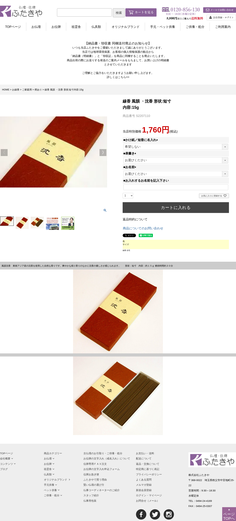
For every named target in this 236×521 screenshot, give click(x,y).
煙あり (38, 89)
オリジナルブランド (126, 27)
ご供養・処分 (195, 27)
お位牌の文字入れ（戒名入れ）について (106, 458)
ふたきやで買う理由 (95, 479)
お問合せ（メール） (147, 500)
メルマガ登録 (144, 484)
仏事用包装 (89, 500)
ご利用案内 (223, 27)
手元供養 (50, 484)
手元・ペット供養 (162, 27)
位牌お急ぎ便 (91, 474)
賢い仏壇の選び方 (93, 484)
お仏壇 (36, 27)
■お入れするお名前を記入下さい (146, 180)
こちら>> (123, 77)
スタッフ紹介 (91, 495)
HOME (5, 89)
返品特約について (135, 219)
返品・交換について (147, 463)
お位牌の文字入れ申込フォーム (101, 469)
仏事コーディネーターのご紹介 (101, 490)
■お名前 (130, 167)
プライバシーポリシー (149, 474)
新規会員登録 (144, 490)
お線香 (15, 89)
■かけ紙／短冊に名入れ (141, 140)
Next (103, 152)
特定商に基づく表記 (147, 469)
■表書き (130, 153)
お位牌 (56, 27)
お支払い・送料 (145, 453)
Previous (4, 152)
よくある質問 (144, 479)
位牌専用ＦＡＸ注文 (95, 463)
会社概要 (6, 458)
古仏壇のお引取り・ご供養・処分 (102, 453)
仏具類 (96, 27)
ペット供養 (52, 490)
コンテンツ (8, 463)
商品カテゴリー (53, 453)
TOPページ (13, 27)
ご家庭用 (27, 89)
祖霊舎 (76, 27)
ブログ (4, 469)
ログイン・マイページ (149, 495)
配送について (144, 458)
